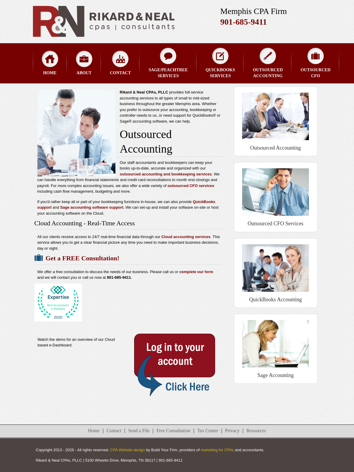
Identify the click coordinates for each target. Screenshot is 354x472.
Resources (256, 430)
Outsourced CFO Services (276, 224)
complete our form (196, 272)
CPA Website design (127, 450)
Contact (120, 63)
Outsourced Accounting (268, 63)
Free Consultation (173, 430)
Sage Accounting (275, 375)
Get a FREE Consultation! (83, 258)
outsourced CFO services (191, 185)
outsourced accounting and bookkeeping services (166, 174)
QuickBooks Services (220, 63)
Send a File (139, 430)
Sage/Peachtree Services (168, 63)
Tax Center (207, 430)
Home (50, 63)
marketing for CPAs (217, 450)
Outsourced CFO (316, 63)
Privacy (232, 430)
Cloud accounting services (185, 237)
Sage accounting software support (91, 207)
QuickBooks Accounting (275, 299)
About (84, 63)
